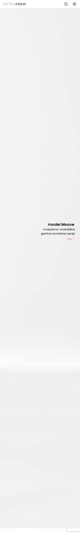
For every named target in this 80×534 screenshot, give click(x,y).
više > (71, 239)
